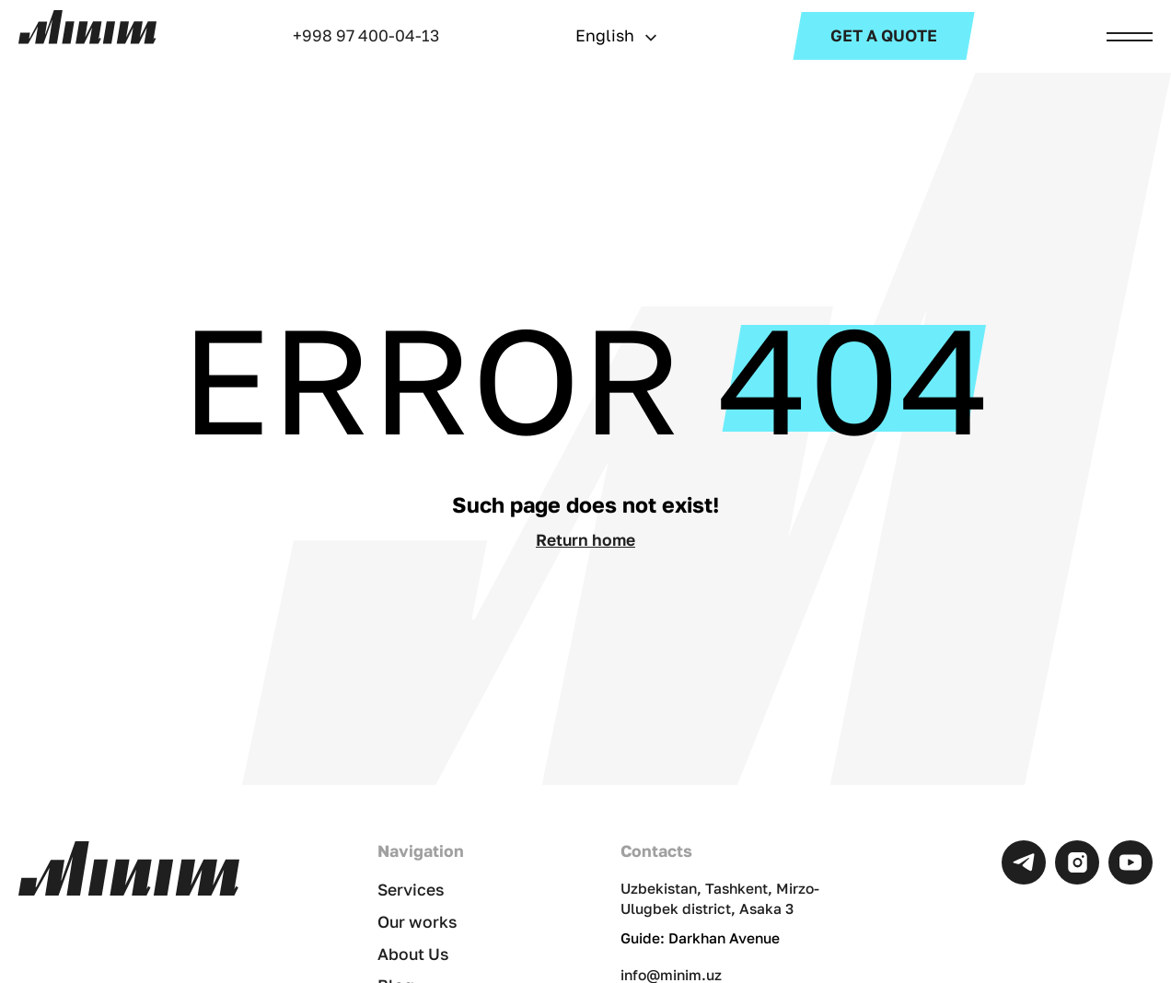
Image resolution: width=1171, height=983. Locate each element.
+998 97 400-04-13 (366, 35)
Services (411, 889)
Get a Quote (883, 35)
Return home (585, 539)
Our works (417, 921)
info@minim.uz (671, 974)
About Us (413, 954)
